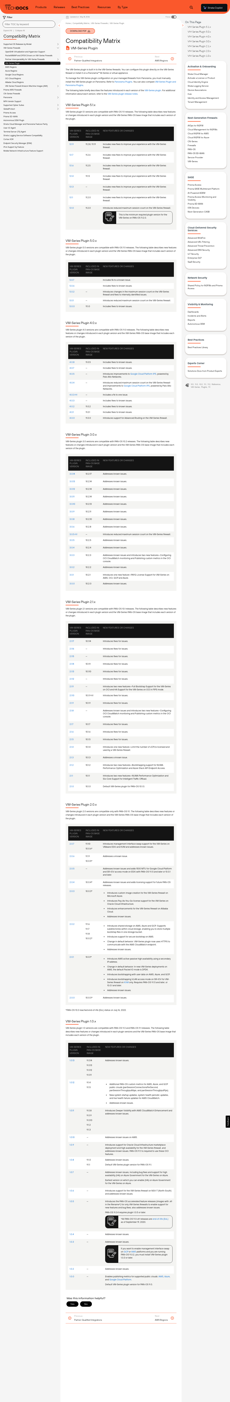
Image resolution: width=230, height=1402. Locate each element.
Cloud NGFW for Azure (198, 137)
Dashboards (193, 312)
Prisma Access (9, 113)
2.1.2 (72, 765)
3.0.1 (72, 574)
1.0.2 (72, 1269)
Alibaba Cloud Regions (14, 82)
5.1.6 (72, 165)
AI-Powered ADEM (196, 193)
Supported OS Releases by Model (17, 44)
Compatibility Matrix (81, 23)
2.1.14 (72, 664)
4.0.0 (72, 418)
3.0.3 (72, 555)
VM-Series (193, 161)
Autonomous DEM (196, 324)
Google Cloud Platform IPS (143, 374)
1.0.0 (72, 1276)
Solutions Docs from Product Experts (205, 371)
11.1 (205, 384)
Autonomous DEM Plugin (13, 120)
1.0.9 (72, 1145)
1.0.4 (72, 1234)
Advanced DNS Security (199, 250)
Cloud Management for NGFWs (202, 129)
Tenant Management (197, 102)
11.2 (209, 384)
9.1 (209, 387)
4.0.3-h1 (73, 394)
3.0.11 (72, 496)
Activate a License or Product (201, 78)
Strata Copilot (213, 8)
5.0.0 (72, 306)
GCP (126, 1251)
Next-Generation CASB (199, 212)
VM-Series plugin (153, 90)
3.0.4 (72, 547)
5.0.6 (72, 286)
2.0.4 (72, 882)
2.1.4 (72, 747)
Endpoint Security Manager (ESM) (17, 143)
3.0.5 (72, 540)
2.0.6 (72, 856)
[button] (228, 1122)
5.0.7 (72, 280)
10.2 (201, 384)
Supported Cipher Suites (13, 105)
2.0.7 (72, 843)
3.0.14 (72, 474)
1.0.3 (72, 1242)
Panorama (7, 97)
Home (68, 23)
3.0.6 (72, 526)
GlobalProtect (9, 109)
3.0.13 (72, 481)
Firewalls (192, 145)
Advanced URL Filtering (199, 242)
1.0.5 (72, 1201)
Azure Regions (11, 71)
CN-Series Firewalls (11, 94)
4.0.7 (72, 368)
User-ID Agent (9, 128)
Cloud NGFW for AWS (198, 133)
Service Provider (195, 157)
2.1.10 (72, 695)
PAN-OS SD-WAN (196, 153)
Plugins (204, 387)
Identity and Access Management (203, 98)
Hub (190, 94)
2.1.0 (72, 786)
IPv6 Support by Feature (13, 147)
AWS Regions (11, 67)
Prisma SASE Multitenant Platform (203, 189)
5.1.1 (71, 197)
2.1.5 (72, 739)
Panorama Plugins (123, 81)
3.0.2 (72, 567)
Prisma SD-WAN (10, 116)
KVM (126, 982)
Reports (191, 320)
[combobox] (29, 24)
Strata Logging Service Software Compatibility (22, 135)
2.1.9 (72, 703)
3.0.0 (72, 583)
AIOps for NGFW (195, 125)
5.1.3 (72, 186)
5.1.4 (72, 176)
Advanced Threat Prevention (201, 246)
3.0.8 (72, 519)
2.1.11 (72, 686)
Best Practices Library (198, 347)
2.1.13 (72, 671)
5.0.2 (72, 291)
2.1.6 (72, 731)
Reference (216, 384)
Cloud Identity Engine (198, 82)
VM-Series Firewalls (11, 48)
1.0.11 (72, 1110)
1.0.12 (72, 1082)
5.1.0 (72, 208)
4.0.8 (72, 362)
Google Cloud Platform (120, 1279)
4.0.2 (72, 406)
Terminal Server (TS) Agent (14, 132)
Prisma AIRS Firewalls (12, 90)
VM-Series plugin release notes (123, 94)
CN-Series (193, 141)
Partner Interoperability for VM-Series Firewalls (25, 59)
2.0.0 (72, 997)
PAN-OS (191, 149)
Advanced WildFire (196, 238)
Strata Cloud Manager (198, 74)
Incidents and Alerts (197, 316)
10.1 (192, 384)
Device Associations (197, 90)
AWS (133, 1251)
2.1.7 (71, 724)
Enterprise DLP (195, 258)
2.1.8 (72, 710)
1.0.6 (72, 1190)
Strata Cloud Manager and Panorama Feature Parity (25, 124)
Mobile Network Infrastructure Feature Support (23, 151)
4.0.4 (72, 382)
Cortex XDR (8, 139)
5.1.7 (71, 155)
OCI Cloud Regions (13, 78)
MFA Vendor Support (12, 101)
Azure (167, 1276)
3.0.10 (72, 504)
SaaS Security (194, 262)
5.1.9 (72, 144)
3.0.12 (72, 489)
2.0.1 (72, 957)
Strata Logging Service (198, 86)
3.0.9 (72, 511)
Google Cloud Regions (14, 75)
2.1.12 (72, 679)
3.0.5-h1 (73, 534)
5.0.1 (72, 300)
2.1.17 (72, 641)
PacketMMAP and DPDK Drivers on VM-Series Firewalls (28, 55)
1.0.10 (72, 1137)
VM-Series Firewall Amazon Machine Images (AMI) (26, 86)
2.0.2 (72, 924)
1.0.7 (72, 1172)
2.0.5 (72, 868)
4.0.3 (72, 400)
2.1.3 (72, 757)
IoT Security (193, 254)
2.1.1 (71, 775)
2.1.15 (72, 656)
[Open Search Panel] (191, 8)
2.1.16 (72, 648)
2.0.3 (72, 891)
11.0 (196, 384)
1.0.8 (72, 1160)
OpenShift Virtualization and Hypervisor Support (25, 52)
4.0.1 (72, 412)
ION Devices (193, 208)
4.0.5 (72, 374)
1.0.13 (72, 1060)
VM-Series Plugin (12, 63)
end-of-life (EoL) (160, 1219)
